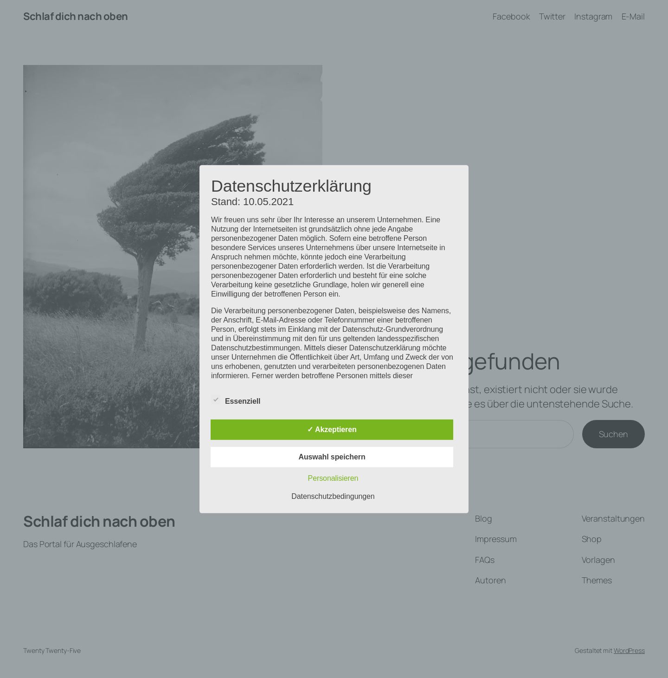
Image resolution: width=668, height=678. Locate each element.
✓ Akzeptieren (331, 429)
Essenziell (235, 400)
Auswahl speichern (331, 457)
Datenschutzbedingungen (332, 496)
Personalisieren (333, 478)
